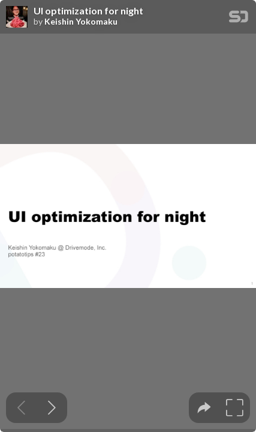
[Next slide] (51, 407)
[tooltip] (204, 407)
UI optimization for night (88, 11)
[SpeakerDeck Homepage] (238, 19)
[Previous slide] (21, 407)
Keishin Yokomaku (81, 21)
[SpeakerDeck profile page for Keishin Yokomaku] (17, 17)
